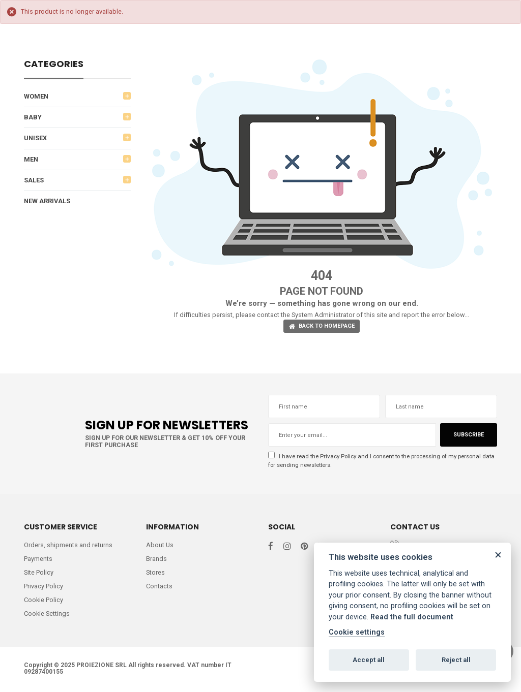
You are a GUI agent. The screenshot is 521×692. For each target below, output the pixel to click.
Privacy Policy (339, 456)
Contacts (159, 587)
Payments (38, 559)
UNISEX (35, 138)
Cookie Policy (44, 601)
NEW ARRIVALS (47, 202)
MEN (31, 160)
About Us (160, 545)
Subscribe (468, 435)
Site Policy (39, 573)
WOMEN (36, 96)
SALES (34, 180)
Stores (155, 573)
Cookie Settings (47, 615)
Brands (156, 559)
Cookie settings (357, 632)
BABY (33, 117)
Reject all (456, 660)
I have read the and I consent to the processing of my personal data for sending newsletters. (377, 460)
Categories (53, 64)
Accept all (369, 660)
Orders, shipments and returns (68, 545)
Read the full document (411, 617)
